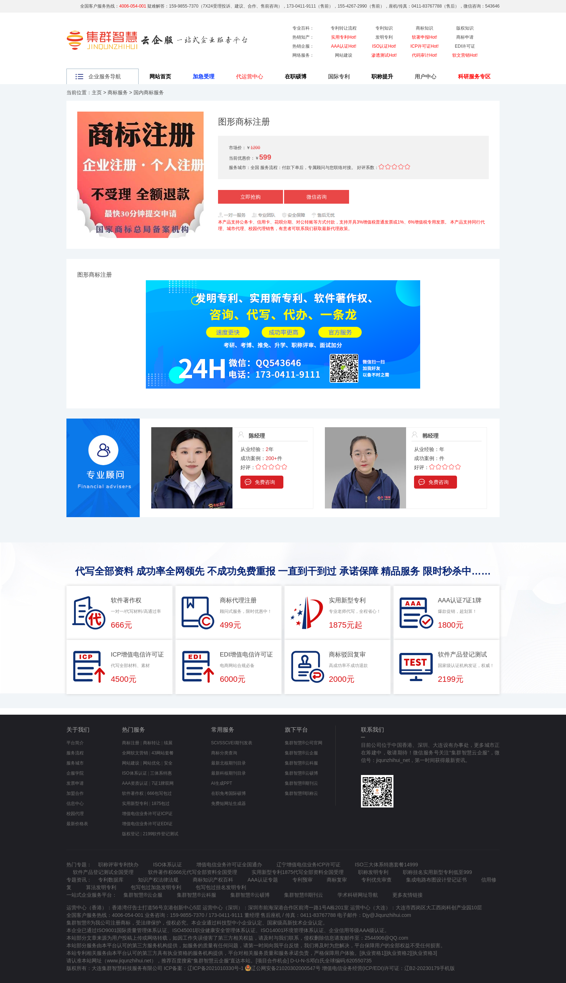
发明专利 (384, 37)
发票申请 (75, 783)
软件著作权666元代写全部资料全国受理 (192, 872)
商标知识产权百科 (213, 880)
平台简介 (75, 742)
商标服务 (118, 92)
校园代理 (75, 813)
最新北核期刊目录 (228, 763)
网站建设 (343, 55)
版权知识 (465, 28)
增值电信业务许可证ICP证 (147, 813)
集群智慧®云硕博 (301, 773)
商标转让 (151, 742)
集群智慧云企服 (211, 960)
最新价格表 (77, 823)
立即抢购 (250, 197)
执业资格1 (372, 953)
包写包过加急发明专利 (156, 887)
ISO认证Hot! (384, 46)
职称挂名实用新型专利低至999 (437, 872)
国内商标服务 (149, 92)
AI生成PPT (221, 783)
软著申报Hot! (424, 37)
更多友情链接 (407, 895)
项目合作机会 (272, 960)
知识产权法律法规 (158, 880)
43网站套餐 (163, 752)
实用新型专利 (135, 803)
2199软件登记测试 (161, 833)
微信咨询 (316, 197)
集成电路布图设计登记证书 (436, 880)
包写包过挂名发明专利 (221, 887)
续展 (168, 742)
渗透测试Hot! (384, 55)
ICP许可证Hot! (424, 46)
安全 (168, 763)
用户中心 (425, 76)
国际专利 (339, 76)
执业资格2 (398, 953)
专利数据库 (110, 880)
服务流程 (75, 752)
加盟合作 (75, 793)
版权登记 (130, 833)
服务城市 (75, 763)
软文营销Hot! (465, 55)
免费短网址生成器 (228, 803)
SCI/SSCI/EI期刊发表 (231, 742)
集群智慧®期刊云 (301, 783)
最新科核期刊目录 (228, 773)
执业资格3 (424, 953)
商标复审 (337, 880)
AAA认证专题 (263, 880)
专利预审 (302, 880)
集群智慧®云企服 (301, 752)
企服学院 (75, 773)
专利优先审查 (376, 880)
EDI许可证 (465, 46)
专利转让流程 (344, 28)
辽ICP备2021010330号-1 (215, 968)
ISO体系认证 (134, 773)
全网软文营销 (135, 752)
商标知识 (424, 28)
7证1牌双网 (163, 783)
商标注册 (130, 742)
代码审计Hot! (424, 55)
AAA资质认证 (135, 783)
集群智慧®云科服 (301, 763)
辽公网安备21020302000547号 (286, 968)
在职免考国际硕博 (228, 793)
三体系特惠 (161, 773)
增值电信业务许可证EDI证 (147, 823)
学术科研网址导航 (358, 895)
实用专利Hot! (343, 37)
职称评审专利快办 (118, 864)
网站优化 (151, 763)
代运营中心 (249, 76)
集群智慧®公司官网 (304, 742)
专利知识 (384, 28)
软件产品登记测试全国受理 (103, 872)
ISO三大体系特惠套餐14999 (386, 864)
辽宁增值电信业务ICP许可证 (308, 864)
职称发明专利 (373, 872)
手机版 (447, 968)
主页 (97, 92)
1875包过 (161, 803)
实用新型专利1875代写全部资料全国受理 (298, 872)
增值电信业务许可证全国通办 (229, 864)
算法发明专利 (101, 887)
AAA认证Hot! (343, 46)
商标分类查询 (224, 752)
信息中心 (75, 803)
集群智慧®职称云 (301, 793)
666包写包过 (159, 793)
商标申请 (465, 37)
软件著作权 (133, 793)
